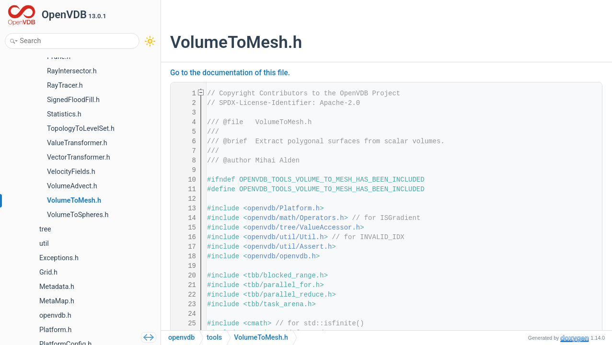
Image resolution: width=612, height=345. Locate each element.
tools (214, 338)
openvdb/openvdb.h (281, 256)
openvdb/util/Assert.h (289, 247)
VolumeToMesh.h (261, 338)
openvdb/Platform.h (283, 208)
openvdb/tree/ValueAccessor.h (303, 227)
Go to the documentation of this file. (230, 73)
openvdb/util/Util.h (285, 237)
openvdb (181, 338)
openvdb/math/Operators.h (295, 218)
